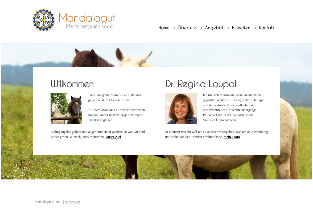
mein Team (232, 137)
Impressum (72, 202)
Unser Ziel (113, 137)
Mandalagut (75, 20)
